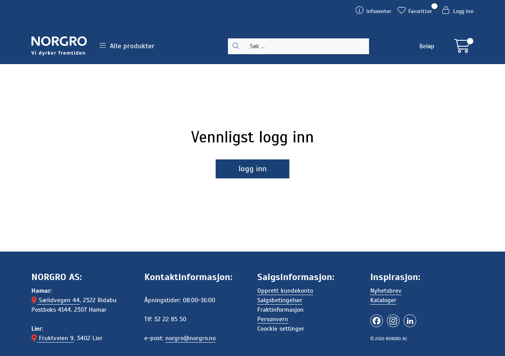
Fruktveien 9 (52, 338)
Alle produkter (127, 46)
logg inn (253, 169)
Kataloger (383, 300)
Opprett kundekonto (285, 291)
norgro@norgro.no (190, 338)
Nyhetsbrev (386, 291)
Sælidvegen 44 (55, 300)
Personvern (272, 319)
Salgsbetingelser (279, 300)
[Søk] (306, 46)
